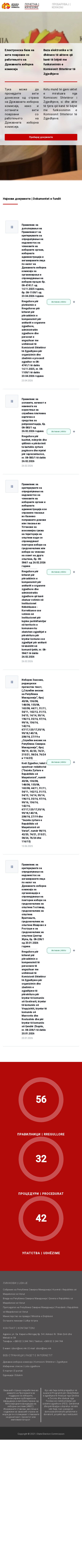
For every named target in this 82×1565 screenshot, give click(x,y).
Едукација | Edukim (13, 1375)
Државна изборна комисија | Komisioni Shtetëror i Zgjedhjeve (35, 1362)
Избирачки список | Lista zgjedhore (21, 1366)
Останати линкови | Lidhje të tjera (20, 1321)
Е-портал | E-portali (13, 1371)
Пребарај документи (41, 137)
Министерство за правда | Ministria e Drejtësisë (28, 1316)
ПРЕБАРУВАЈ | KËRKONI (61, 6)
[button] (41, 302)
